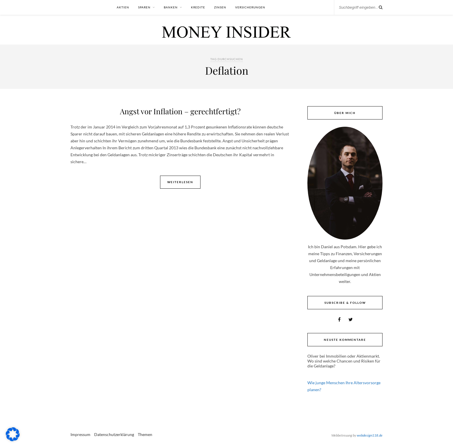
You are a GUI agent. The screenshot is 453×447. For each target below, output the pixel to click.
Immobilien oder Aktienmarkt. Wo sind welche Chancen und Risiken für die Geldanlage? (343, 361)
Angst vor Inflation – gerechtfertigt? (180, 111)
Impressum (80, 434)
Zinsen (220, 7)
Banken (171, 7)
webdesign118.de (370, 435)
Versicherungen (250, 7)
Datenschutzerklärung (114, 434)
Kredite (198, 7)
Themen (145, 434)
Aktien (123, 7)
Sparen (144, 7)
